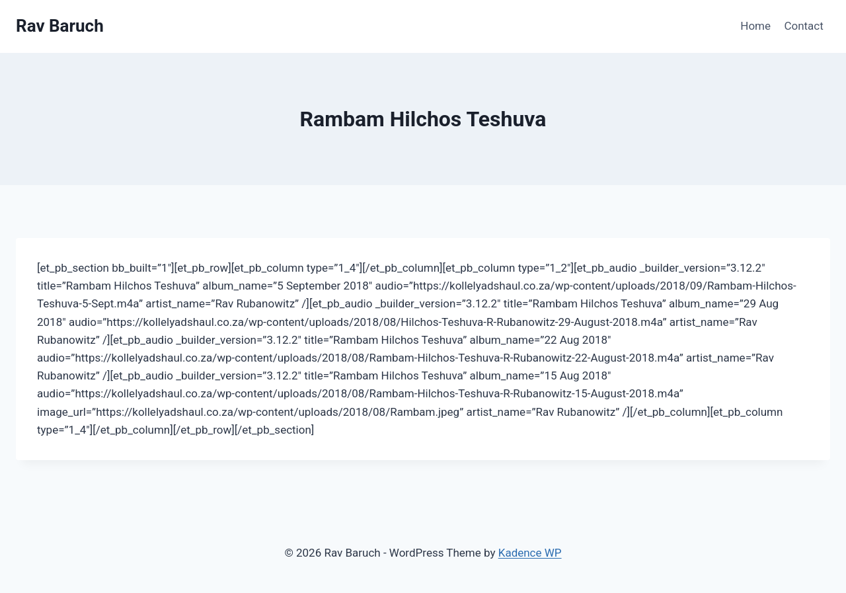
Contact (803, 25)
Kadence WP (530, 552)
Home (755, 25)
